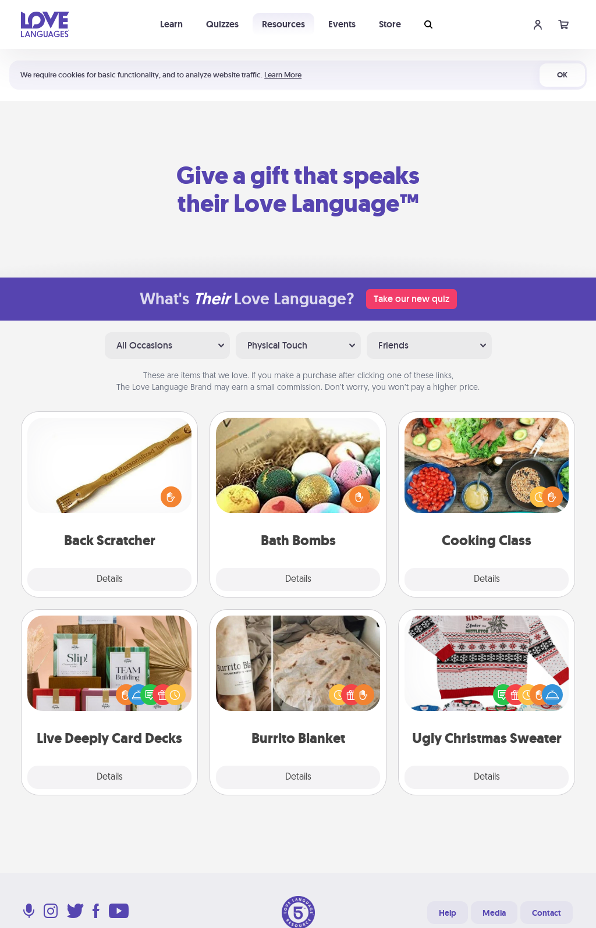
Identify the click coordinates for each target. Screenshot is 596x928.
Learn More (282, 75)
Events (342, 24)
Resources (283, 24)
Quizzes (222, 24)
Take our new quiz (411, 299)
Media (494, 913)
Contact (546, 913)
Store (390, 24)
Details (110, 579)
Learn (171, 24)
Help (447, 913)
